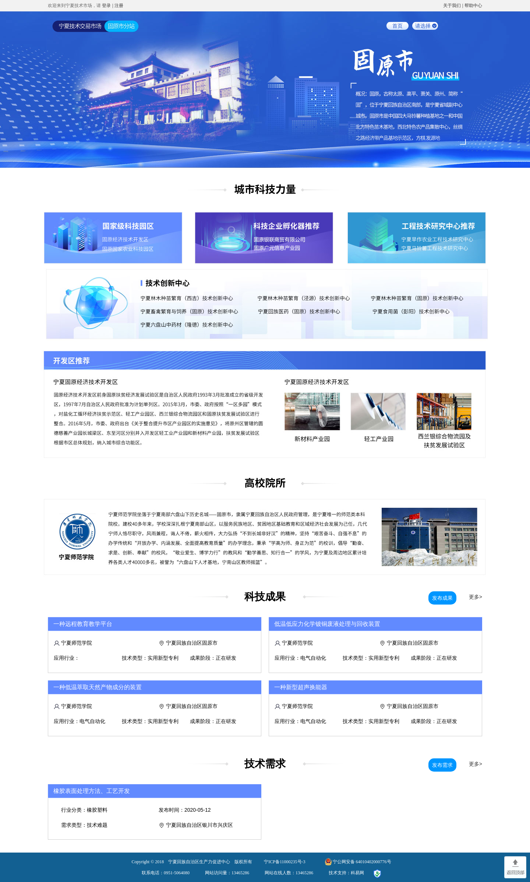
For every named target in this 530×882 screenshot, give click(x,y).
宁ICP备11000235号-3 (284, 861)
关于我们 (452, 5)
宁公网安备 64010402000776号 (362, 861)
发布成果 (442, 598)
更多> (475, 597)
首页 (397, 26)
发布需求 (442, 765)
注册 (118, 5)
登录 (106, 5)
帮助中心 (473, 5)
